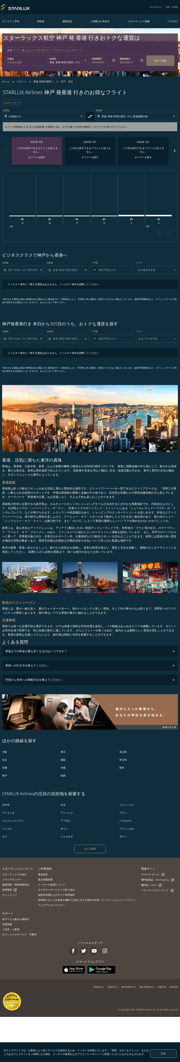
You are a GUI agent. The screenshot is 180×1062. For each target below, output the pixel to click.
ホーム (5, 81)
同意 (163, 1053)
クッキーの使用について (51, 884)
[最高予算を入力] (114, 270)
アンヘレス (67, 812)
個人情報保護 (45, 879)
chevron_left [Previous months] (5, 151)
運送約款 (43, 874)
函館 (63, 759)
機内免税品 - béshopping (157, 880)
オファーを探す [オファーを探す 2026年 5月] (90, 157)
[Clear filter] (41, 270)
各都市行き (112, 986)
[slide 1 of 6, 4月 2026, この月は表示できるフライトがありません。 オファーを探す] (37, 151)
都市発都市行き (128, 986)
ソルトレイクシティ (13, 820)
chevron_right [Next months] (174, 151)
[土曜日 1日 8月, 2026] (131, 215)
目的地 (52, 58)
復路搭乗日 (125, 58)
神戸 (4, 775)
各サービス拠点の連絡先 (15, 919)
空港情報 (7, 924)
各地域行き (99, 986)
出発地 (10, 58)
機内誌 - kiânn (151, 885)
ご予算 (94, 262)
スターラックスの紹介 (14, 874)
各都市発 (162, 986)
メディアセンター (12, 879)
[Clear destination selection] (174, 116)
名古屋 (123, 751)
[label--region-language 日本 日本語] (171, 7)
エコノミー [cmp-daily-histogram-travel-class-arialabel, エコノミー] (10, 102)
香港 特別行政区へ (43, 81)
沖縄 (63, 767)
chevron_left (159, 234)
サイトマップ (9, 895)
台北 (63, 804)
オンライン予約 (10, 21)
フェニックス (126, 804)
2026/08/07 (98, 62)
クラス (139, 262)
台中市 (5, 804)
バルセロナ (125, 820)
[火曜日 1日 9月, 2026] (159, 215)
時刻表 (40, 21)
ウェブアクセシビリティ (51, 905)
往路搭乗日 (97, 58)
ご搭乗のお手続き (100, 21)
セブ (4, 836)
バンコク (7, 828)
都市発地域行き (147, 986)
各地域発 (173, 986)
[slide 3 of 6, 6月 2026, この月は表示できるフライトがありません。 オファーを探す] (143, 151)
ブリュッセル (126, 828)
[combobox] (26, 62)
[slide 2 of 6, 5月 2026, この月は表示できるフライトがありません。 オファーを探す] (90, 151)
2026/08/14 (126, 62)
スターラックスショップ (157, 890)
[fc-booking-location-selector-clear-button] (86, 60)
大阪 (4, 751)
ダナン (123, 836)
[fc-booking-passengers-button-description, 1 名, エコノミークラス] (33, 50)
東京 (63, 751)
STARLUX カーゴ (153, 874)
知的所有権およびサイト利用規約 (56, 894)
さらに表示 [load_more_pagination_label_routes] (90, 848)
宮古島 (123, 759)
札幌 (4, 767)
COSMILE (173, 21)
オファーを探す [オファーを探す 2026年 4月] (36, 157)
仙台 (4, 759)
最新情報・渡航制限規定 (15, 884)
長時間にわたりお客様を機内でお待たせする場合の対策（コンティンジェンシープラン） (87, 900)
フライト (21, 81)
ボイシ (64, 828)
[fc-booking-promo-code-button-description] (66, 50)
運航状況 (67, 21)
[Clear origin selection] (82, 116)
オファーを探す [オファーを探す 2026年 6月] (143, 157)
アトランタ (8, 812)
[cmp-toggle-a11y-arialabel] (90, 116)
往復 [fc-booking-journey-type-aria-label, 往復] (9, 50)
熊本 (121, 767)
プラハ (123, 812)
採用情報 (9, 890)
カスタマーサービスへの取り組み (56, 889)
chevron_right (168, 234)
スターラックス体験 (139, 21)
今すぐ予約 (160, 60)
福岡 (63, 775)
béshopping (155, 6)
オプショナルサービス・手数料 (19, 934)
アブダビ (65, 820)
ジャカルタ (67, 836)
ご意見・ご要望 (10, 929)
